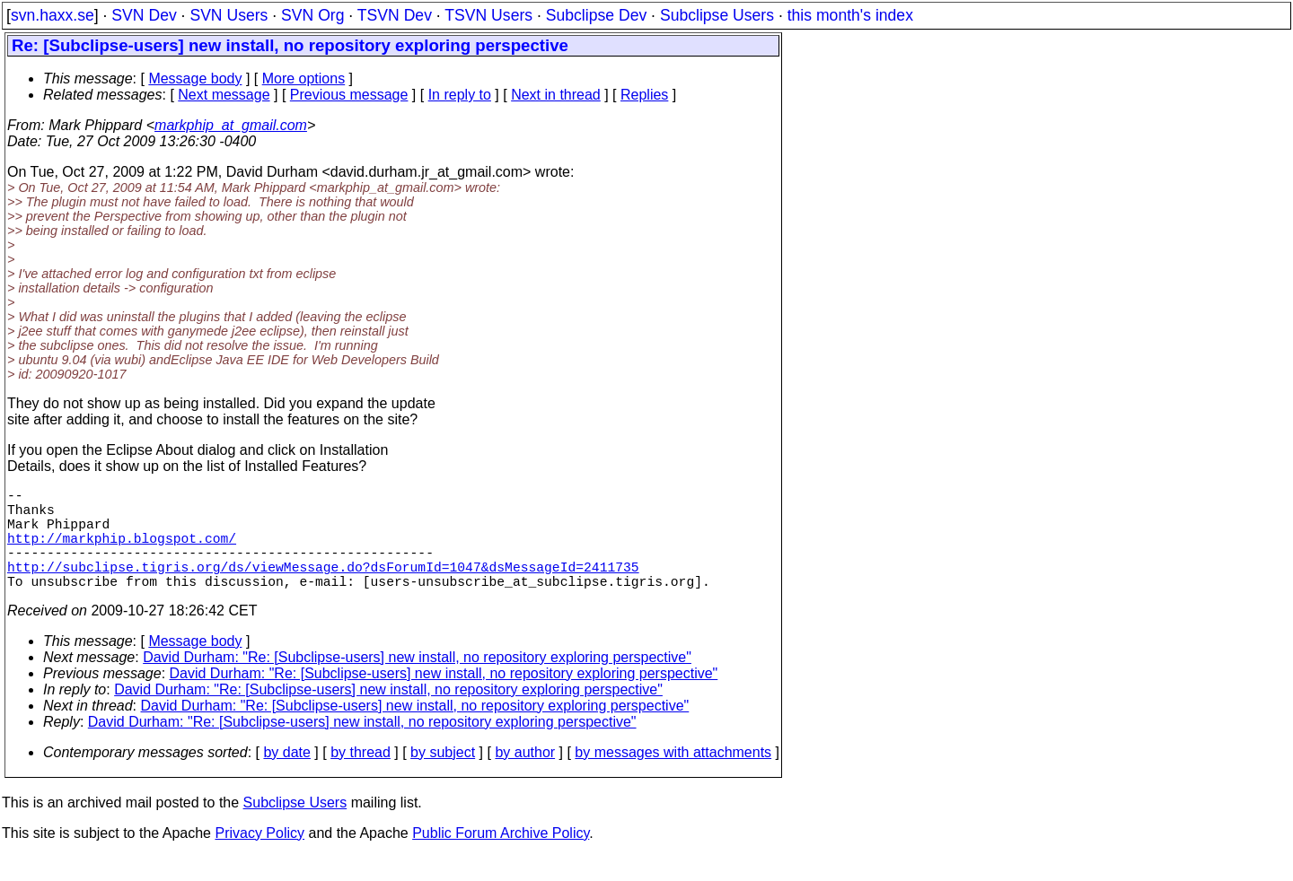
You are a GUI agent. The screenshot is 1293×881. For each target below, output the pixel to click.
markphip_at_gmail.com (230, 125)
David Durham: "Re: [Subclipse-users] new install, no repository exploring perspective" (417, 682)
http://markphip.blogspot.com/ (121, 552)
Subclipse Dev (596, 15)
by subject (442, 777)
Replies (644, 94)
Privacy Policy (259, 858)
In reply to (459, 94)
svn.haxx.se (52, 15)
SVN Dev (143, 15)
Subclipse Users (717, 15)
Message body (195, 78)
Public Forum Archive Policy (500, 858)
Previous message (349, 94)
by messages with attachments (673, 777)
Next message (223, 94)
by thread (360, 777)
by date (286, 777)
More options (304, 78)
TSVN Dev (394, 15)
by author (525, 777)
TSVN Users (488, 15)
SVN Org (312, 15)
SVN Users (228, 15)
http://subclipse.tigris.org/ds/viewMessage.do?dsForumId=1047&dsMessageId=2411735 (323, 588)
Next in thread (556, 94)
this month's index (850, 15)
